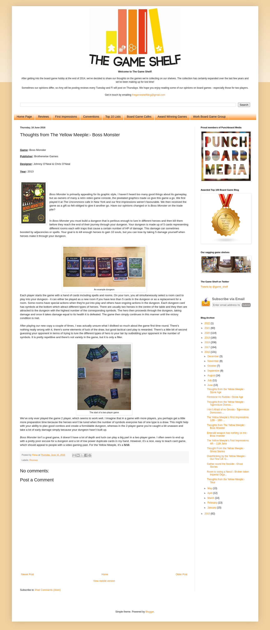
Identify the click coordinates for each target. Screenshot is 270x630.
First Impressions (66, 116)
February (212, 502)
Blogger (150, 611)
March (211, 498)
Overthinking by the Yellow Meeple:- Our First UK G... (226, 457)
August (211, 375)
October (212, 365)
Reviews (43, 116)
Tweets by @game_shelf (214, 286)
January (212, 507)
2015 (208, 513)
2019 (208, 337)
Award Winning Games (172, 116)
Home (104, 574)
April (210, 493)
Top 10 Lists (113, 116)
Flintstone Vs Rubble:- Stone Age (225, 397)
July (210, 380)
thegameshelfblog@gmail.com (148, 94)
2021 (208, 328)
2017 (208, 347)
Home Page (24, 116)
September (213, 370)
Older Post (181, 574)
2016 (208, 352)
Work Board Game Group (209, 116)
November (213, 361)
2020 (208, 333)
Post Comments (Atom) (48, 590)
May (210, 488)
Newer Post (27, 574)
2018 (208, 342)
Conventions (91, 116)
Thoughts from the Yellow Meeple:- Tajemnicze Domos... (226, 403)
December (213, 356)
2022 (208, 323)
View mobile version (104, 581)
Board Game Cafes (139, 116)
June (210, 385)
